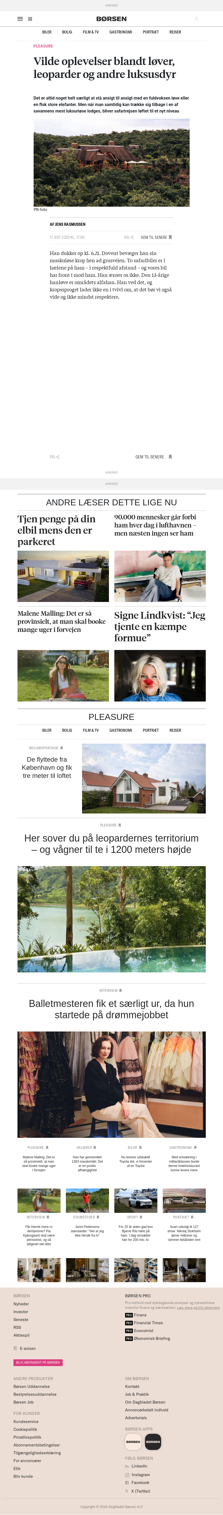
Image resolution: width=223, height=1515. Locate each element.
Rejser (175, 32)
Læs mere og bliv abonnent (198, 1307)
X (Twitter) (137, 1491)
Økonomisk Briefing (147, 1338)
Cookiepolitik (25, 1429)
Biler (46, 32)
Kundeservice (25, 1421)
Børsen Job (23, 1402)
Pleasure (43, 46)
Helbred (84, 1147)
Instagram (137, 1474)
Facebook (137, 1482)
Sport (132, 1217)
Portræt (151, 32)
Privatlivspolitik (27, 1437)
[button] (30, 18)
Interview (108, 990)
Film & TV (91, 32)
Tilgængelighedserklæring (37, 1452)
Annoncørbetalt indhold (146, 1409)
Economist (139, 1330)
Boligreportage (44, 747)
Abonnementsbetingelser (36, 1445)
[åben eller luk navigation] (21, 18)
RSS (17, 1327)
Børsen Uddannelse (31, 1386)
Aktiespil (21, 1335)
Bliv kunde (23, 1476)
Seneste (20, 1319)
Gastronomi (120, 32)
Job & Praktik (137, 1394)
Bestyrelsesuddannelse (34, 1394)
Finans (136, 1314)
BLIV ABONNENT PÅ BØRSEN (38, 1362)
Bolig (67, 32)
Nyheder (21, 1303)
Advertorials (136, 1417)
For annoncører (27, 1460)
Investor (20, 1311)
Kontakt (132, 1386)
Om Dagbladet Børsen (145, 1402)
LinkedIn (136, 1466)
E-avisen (28, 1348)
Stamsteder (84, 1217)
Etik (16, 1468)
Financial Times (144, 1322)
